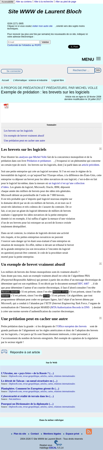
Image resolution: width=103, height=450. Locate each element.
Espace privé (71, 433)
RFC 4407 (83, 283)
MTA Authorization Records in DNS (70, 307)
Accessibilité (7, 2)
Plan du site (19, 433)
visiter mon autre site (42, 26)
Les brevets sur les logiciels (18, 130)
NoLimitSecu (15, 399)
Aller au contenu (24, 1)
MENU (88, 59)
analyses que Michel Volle (33, 156)
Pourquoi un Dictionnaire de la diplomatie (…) (27, 403)
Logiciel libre (58, 80)
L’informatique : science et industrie (30, 80)
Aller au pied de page (65, 1)
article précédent (90, 164)
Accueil (5, 80)
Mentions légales (51, 433)
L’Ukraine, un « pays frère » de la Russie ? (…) (27, 373)
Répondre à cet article (25, 352)
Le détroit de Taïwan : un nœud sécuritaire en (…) (29, 380)
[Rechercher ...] (81, 70)
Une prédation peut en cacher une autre (24, 140)
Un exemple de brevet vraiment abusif (24, 135)
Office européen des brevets (72, 326)
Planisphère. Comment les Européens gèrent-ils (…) (30, 388)
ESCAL (53, 448)
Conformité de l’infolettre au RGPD (24, 45)
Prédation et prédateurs (39, 160)
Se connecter (14, 71)
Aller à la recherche (43, 1)
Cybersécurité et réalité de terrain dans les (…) (27, 396)
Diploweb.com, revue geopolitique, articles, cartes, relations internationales (42, 376)
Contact (33, 433)
